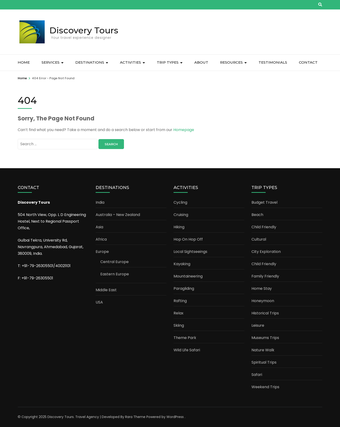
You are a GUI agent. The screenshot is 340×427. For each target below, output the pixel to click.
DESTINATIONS (89, 62)
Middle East (106, 290)
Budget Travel (264, 202)
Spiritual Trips (263, 362)
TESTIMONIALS (273, 62)
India (100, 202)
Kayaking (182, 264)
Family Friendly (265, 276)
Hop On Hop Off (188, 239)
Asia (99, 227)
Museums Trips (265, 337)
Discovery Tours (83, 30)
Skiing (179, 325)
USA (99, 302)
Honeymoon (262, 301)
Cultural (258, 239)
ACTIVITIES (130, 62)
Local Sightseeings (190, 251)
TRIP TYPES (167, 62)
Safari (256, 374)
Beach (257, 214)
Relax (178, 313)
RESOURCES (231, 62)
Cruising (181, 214)
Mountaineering (188, 276)
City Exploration (266, 251)
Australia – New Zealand (118, 214)
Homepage (183, 129)
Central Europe (114, 261)
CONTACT (308, 62)
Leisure (257, 325)
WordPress (175, 416)
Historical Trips (265, 313)
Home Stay (261, 288)
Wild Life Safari (187, 350)
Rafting (180, 301)
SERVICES (51, 62)
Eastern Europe (114, 274)
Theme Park (185, 337)
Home (24, 62)
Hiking (179, 227)
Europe (102, 251)
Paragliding (184, 288)
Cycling (180, 202)
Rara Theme (135, 416)
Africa (101, 239)
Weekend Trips (265, 387)
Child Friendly (263, 227)
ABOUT (201, 62)
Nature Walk (262, 350)
